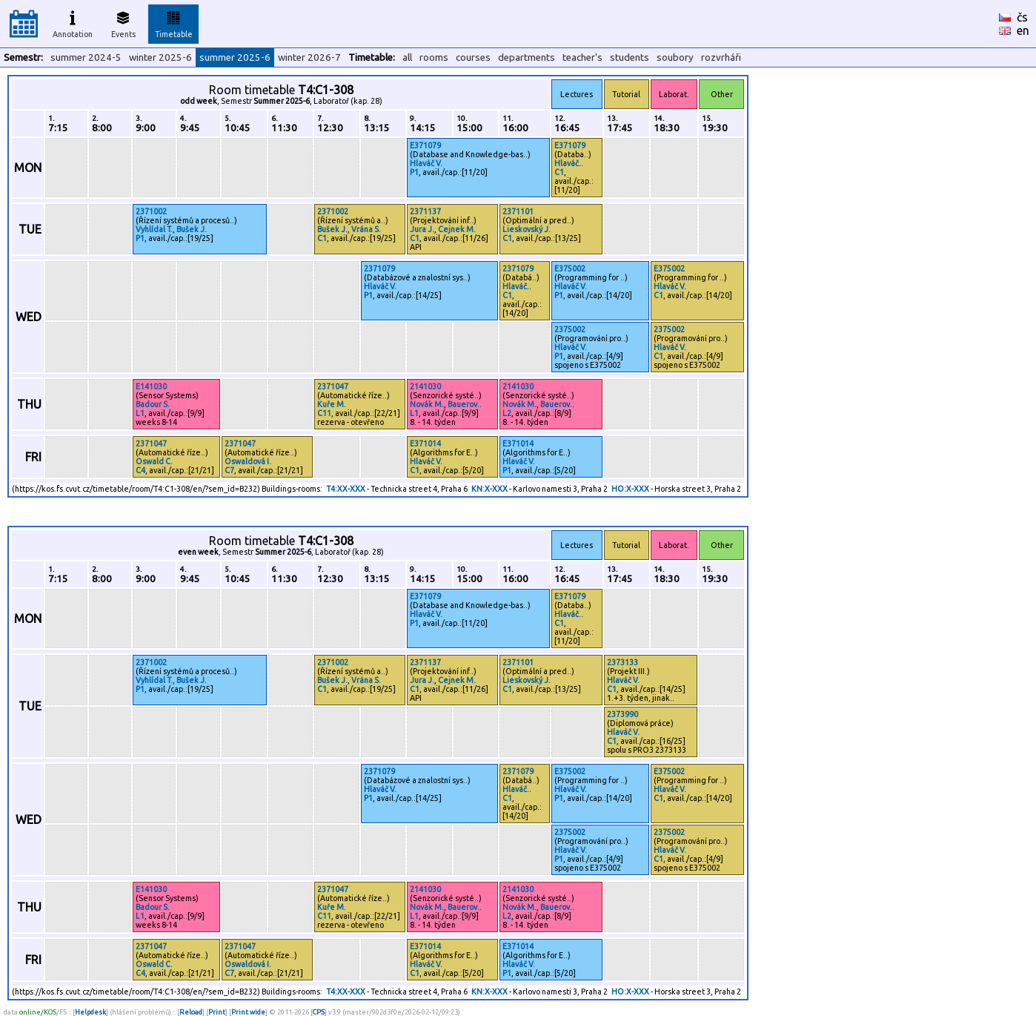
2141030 (425, 386)
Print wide (248, 1012)
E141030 (151, 386)
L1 (140, 413)
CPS (319, 1012)
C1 (559, 172)
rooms (433, 57)
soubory (675, 57)
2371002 (151, 211)
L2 (506, 413)
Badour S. (153, 404)
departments (526, 57)
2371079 (379, 268)
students (629, 57)
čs (1022, 17)
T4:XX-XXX (345, 488)
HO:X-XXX (630, 488)
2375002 (569, 329)
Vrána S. (366, 229)
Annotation (73, 22)
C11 (324, 413)
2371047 (332, 386)
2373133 (622, 662)
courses (473, 57)
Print (216, 1012)
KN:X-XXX (489, 488)
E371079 (425, 145)
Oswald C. (154, 461)
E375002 (569, 268)
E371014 (425, 443)
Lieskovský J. (526, 229)
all (407, 57)
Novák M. (427, 404)
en (1023, 30)
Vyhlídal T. (154, 229)
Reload (190, 1012)
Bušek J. (191, 229)
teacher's (582, 57)
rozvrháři (721, 57)
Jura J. (422, 229)
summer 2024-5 (86, 57)
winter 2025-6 (160, 57)
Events (123, 22)
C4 (140, 470)
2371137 (425, 211)
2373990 (622, 714)
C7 (229, 470)
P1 (414, 172)
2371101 (518, 211)
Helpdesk (90, 1012)
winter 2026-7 (309, 57)
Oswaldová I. (248, 461)
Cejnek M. (457, 229)
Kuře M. (331, 404)
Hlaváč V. (426, 163)
